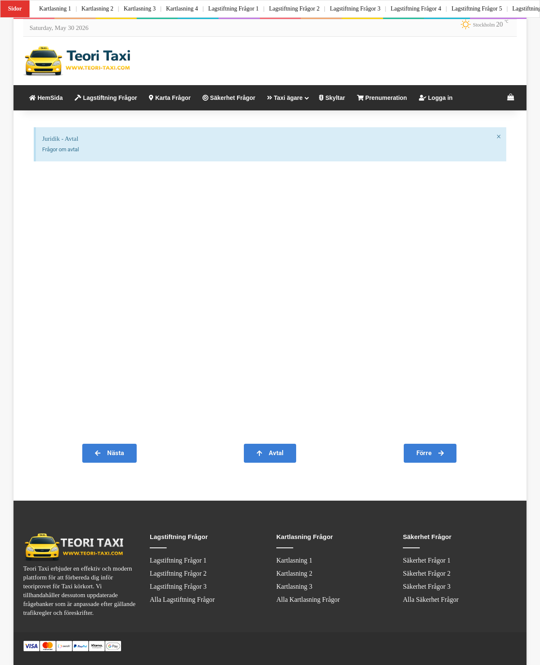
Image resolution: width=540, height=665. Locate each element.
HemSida (46, 97)
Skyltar (332, 97)
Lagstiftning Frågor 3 (361, 8)
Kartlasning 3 (142, 8)
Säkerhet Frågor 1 (427, 560)
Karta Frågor (170, 97)
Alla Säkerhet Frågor (431, 599)
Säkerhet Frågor (228, 97)
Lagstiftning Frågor (106, 97)
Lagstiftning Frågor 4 (423, 8)
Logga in (436, 97)
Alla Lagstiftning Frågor (182, 599)
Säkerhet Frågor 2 (427, 573)
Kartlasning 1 (56, 8)
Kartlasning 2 (99, 8)
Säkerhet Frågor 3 (427, 586)
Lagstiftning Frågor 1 (238, 8)
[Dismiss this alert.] (498, 136)
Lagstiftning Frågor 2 (300, 8)
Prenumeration (382, 97)
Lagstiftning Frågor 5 (485, 8)
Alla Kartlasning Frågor (308, 599)
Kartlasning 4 (186, 8)
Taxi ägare (284, 97)
